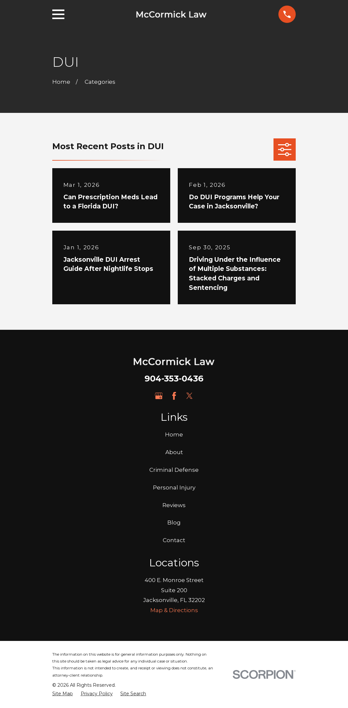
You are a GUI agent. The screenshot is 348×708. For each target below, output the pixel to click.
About (174, 452)
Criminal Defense (174, 470)
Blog (174, 522)
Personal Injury (174, 487)
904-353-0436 (174, 378)
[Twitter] (189, 396)
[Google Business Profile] (159, 396)
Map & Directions (174, 610)
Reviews (174, 505)
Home (174, 434)
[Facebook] (174, 396)
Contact (174, 540)
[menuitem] (62, 694)
